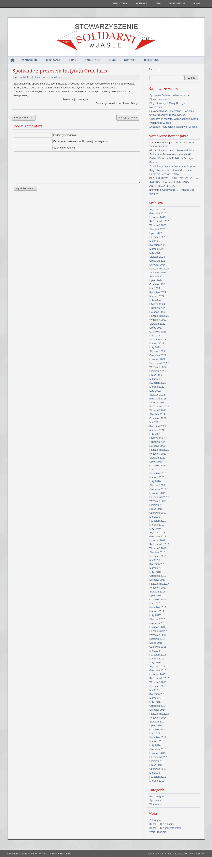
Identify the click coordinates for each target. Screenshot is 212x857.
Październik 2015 (159, 678)
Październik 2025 (159, 221)
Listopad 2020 (157, 445)
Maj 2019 (154, 516)
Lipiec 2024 (156, 280)
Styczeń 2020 (157, 485)
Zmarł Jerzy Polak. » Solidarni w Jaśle (171, 166)
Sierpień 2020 (157, 457)
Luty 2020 (155, 481)
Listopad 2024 (157, 264)
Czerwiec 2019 (157, 512)
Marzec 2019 (156, 524)
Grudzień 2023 (157, 307)
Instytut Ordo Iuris (30, 77)
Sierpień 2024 (157, 276)
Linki (158, 3)
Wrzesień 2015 (157, 682)
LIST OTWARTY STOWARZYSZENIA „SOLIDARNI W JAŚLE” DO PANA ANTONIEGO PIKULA (173, 181)
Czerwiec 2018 (157, 556)
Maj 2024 (154, 288)
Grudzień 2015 (157, 670)
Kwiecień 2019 (157, 520)
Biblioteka (120, 3)
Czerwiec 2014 (157, 729)
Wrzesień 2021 (157, 410)
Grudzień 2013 (157, 749)
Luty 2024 (155, 300)
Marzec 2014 (156, 741)
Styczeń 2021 (157, 437)
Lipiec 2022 (156, 374)
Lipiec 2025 (156, 233)
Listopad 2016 (157, 627)
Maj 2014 (154, 733)
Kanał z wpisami (161, 824)
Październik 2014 (159, 713)
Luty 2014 (155, 745)
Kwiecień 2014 (157, 737)
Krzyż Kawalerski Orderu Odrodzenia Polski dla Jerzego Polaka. (171, 158)
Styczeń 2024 (157, 304)
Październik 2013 (159, 757)
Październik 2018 (159, 544)
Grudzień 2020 (157, 441)
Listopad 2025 (157, 217)
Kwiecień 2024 (157, 292)
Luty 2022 (155, 390)
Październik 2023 (159, 315)
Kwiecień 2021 (157, 426)
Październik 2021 (159, 406)
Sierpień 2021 (157, 414)
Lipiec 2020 (156, 461)
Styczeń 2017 (157, 619)
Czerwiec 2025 (157, 237)
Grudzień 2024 (157, 260)
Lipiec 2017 (156, 595)
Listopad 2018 (157, 540)
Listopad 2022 (157, 359)
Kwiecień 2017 (157, 607)
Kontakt (141, 3)
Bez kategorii (156, 796)
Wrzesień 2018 (157, 548)
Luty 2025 (155, 252)
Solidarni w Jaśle (37, 853)
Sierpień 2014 (157, 721)
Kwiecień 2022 (157, 382)
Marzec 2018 (156, 567)
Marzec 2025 (156, 248)
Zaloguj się (155, 820)
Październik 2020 (159, 449)
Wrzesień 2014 (157, 717)
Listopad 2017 (157, 579)
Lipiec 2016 (156, 642)
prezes (45, 77)
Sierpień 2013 (157, 761)
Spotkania (53, 60)
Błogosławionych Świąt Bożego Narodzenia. (167, 105)
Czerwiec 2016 (157, 646)
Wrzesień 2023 (157, 319)
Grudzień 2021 (157, 398)
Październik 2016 (159, 631)
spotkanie (57, 77)
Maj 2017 (154, 603)
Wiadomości (29, 60)
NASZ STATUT (177, 3)
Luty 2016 (155, 662)
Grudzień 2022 (157, 355)
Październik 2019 (159, 497)
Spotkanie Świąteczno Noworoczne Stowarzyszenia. (169, 97)
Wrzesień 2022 (157, 367)
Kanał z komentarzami (165, 827)
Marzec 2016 (156, 658)
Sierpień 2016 (157, 638)
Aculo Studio (165, 853)
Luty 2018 (155, 571)
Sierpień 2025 (157, 229)
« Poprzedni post (24, 117)
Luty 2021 (155, 434)
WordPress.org (157, 831)
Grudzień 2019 (157, 489)
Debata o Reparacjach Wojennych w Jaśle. (173, 126)
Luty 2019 (155, 528)
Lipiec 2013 (156, 764)
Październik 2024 (159, 268)
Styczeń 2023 (157, 351)
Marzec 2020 (156, 477)
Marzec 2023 (156, 343)
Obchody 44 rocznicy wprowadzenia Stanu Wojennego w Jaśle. (173, 120)
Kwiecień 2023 (157, 339)
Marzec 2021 (156, 430)
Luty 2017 (155, 615)
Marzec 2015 (156, 697)
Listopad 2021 (157, 402)
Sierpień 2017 (157, 591)
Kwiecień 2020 (157, 473)
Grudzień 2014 (157, 705)
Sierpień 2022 (157, 371)
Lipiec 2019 (156, 508)
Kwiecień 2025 (157, 244)
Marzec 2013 (156, 780)
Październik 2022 (159, 363)
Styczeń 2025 (157, 256)
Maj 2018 (154, 560)
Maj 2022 (154, 378)
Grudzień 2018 (157, 536)
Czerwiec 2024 (157, 284)
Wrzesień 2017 (157, 587)
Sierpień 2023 (157, 323)
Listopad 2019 (157, 493)
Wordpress (198, 853)
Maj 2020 (154, 469)
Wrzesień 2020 (157, 453)
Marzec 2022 (156, 386)
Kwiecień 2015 (157, 694)
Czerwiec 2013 (157, 768)
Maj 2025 (154, 241)
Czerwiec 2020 (157, 465)
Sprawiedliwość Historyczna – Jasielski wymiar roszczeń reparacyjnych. (171, 113)
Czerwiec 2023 (157, 331)
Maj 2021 (154, 422)
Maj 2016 (154, 650)
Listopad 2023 (157, 311)
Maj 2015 (154, 690)
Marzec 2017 (156, 611)
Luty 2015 (155, 701)
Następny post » (128, 117)
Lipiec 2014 (156, 725)
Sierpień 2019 (157, 504)
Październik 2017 (159, 583)
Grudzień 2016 (157, 623)
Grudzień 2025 (157, 213)
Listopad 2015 (157, 674)
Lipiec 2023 (156, 327)
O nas (196, 3)
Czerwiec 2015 (157, 686)
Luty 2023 (155, 347)
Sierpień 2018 (157, 552)
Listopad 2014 (157, 709)
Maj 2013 (154, 772)
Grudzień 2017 (157, 575)
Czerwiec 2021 (157, 418)
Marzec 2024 (156, 296)
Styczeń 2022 (157, 394)
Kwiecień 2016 (157, 654)
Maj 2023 (154, 335)
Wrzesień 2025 (157, 225)
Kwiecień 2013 (157, 776)
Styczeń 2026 (157, 209)
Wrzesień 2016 (157, 634)
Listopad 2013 (157, 753)
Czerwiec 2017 (157, 599)
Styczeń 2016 (157, 666)
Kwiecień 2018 (157, 564)
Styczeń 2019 (157, 532)
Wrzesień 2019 (157, 501)
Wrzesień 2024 (157, 272)
